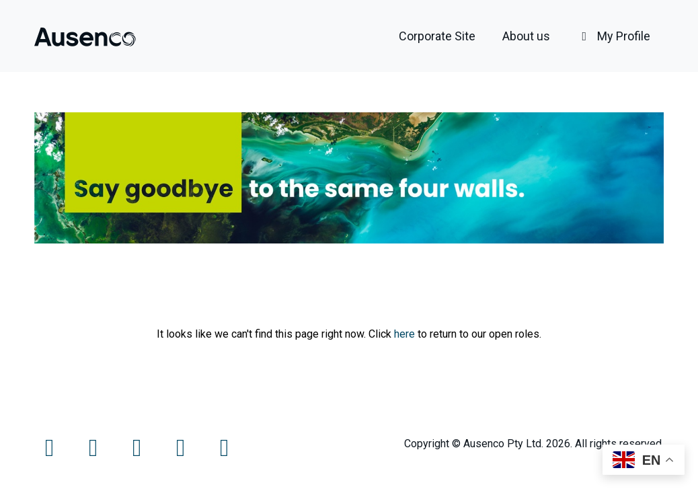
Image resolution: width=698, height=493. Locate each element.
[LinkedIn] (181, 452)
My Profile (614, 36)
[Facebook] (50, 452)
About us (526, 36)
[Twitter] (94, 452)
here (404, 334)
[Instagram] (138, 452)
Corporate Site (437, 36)
